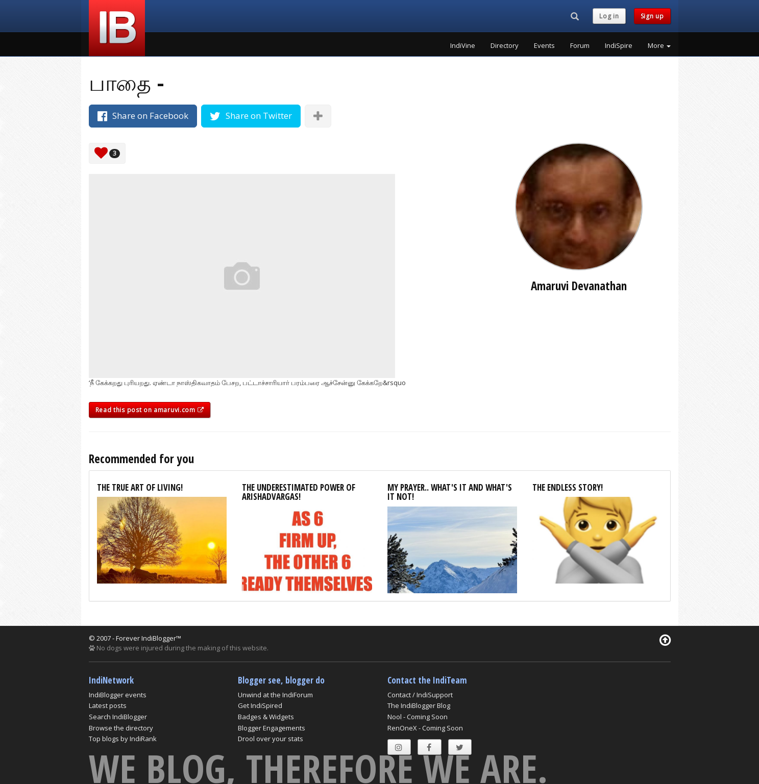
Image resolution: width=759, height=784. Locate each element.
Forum (580, 45)
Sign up (652, 16)
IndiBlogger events (117, 694)
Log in (609, 16)
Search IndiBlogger (118, 716)
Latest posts (108, 705)
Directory (505, 45)
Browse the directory (121, 727)
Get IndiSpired (260, 705)
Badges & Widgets (266, 716)
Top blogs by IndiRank (123, 738)
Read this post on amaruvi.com (149, 410)
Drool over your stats (270, 738)
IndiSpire (618, 45)
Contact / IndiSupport (420, 694)
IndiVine (462, 45)
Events (544, 45)
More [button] (659, 45)
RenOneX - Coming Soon (425, 727)
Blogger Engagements (271, 727)
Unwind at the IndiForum (275, 694)
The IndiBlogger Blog (418, 705)
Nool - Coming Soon (417, 716)
